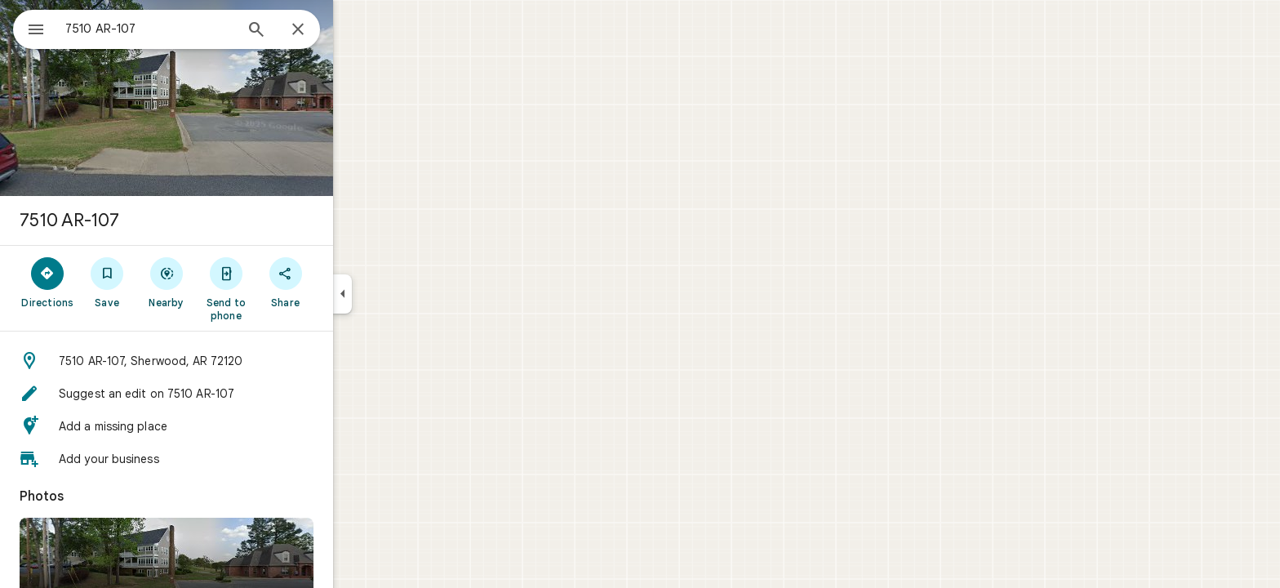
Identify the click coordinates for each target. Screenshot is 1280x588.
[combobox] (191, 28)
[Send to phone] (284, 288)
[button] (225, 361)
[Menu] (29, 27)
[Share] (344, 282)
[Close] (357, 30)
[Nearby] (226, 282)
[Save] (166, 282)
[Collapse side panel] (401, 294)
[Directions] (106, 282)
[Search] (315, 31)
